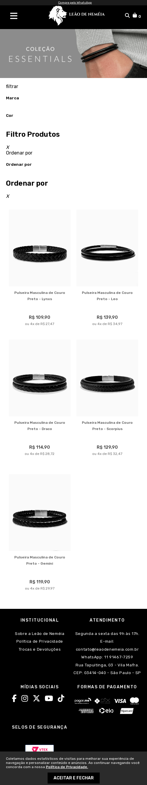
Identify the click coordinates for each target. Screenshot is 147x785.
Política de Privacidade (39, 641)
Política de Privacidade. (67, 767)
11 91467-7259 (118, 657)
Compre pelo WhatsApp (75, 2)
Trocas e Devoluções (40, 649)
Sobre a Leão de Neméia (40, 633)
